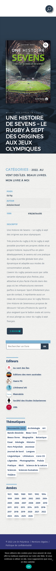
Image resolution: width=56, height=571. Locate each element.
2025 (23, 516)
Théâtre (11, 474)
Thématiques (15, 422)
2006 (16, 503)
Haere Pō (17, 381)
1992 (37, 494)
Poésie (40, 460)
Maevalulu (18, 394)
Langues (30, 451)
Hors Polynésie (15, 446)
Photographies (27, 460)
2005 (9, 503)
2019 (23, 512)
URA (15, 407)
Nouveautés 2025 (16, 428)
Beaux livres (36, 175)
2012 (16, 507)
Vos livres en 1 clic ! (30, 113)
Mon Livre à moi (17, 180)
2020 (30, 512)
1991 (30, 494)
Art (44, 428)
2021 (37, 512)
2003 (38, 498)
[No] (52, 560)
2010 (45, 503)
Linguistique (13, 456)
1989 (23, 494)
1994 (44, 494)
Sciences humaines (28, 470)
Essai (10, 442)
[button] (45, 45)
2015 (36, 507)
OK (44, 346)
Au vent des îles (21, 368)
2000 (16, 498)
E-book (14, 331)
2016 (43, 507)
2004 (45, 498)
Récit (21, 465)
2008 (31, 503)
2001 (24, 498)
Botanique (41, 437)
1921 (9, 494)
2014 (29, 507)
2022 (35, 170)
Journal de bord (15, 451)
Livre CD (40, 456)
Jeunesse (29, 446)
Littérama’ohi (20, 387)
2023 (9, 516)
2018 (16, 512)
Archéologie (34, 428)
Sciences (11, 470)
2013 (23, 507)
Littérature (28, 456)
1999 (9, 498)
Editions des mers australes (27, 374)
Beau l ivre (31, 433)
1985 (16, 494)
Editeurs (12, 361)
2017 (9, 512)
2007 (24, 503)
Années (11, 488)
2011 (9, 507)
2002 (31, 498)
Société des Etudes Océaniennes (29, 400)
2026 (30, 516)
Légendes (12, 460)
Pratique (11, 465)
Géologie (19, 442)
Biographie (27, 437)
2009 (38, 503)
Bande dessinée (15, 433)
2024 (16, 516)
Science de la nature (36, 465)
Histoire (31, 442)
